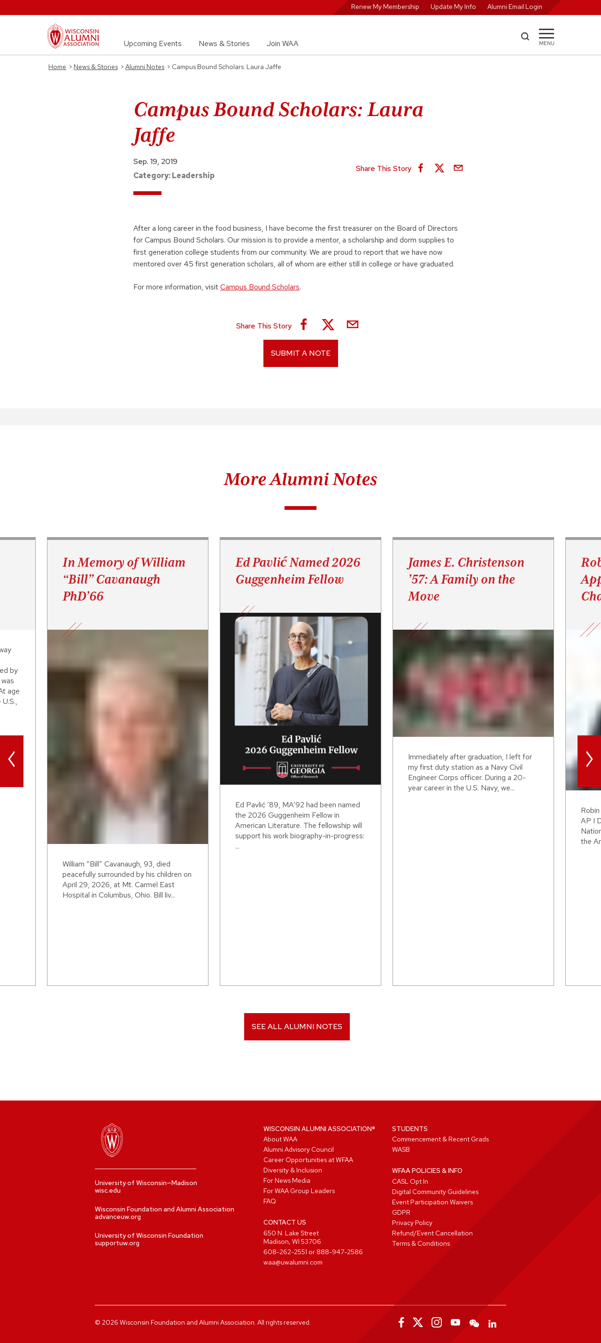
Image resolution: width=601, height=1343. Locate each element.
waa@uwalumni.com (293, 1262)
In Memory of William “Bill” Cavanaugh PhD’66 (123, 578)
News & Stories (224, 43)
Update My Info (453, 6)
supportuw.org (117, 1243)
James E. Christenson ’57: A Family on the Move (466, 578)
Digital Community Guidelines (435, 1191)
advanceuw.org (118, 1216)
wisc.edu (108, 1190)
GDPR (401, 1212)
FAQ (269, 1201)
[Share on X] (439, 168)
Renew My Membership (385, 6)
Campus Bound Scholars (260, 287)
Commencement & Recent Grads (440, 1139)
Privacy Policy (412, 1222)
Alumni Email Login (514, 6)
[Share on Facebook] (420, 168)
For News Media (286, 1180)
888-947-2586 (339, 1252)
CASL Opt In (410, 1181)
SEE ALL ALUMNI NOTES (297, 1026)
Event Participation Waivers (432, 1202)
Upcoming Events (153, 43)
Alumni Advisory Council (298, 1149)
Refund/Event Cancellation (432, 1233)
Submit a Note (301, 353)
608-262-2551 (285, 1252)
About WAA (280, 1139)
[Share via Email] (458, 168)
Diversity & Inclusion (292, 1170)
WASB (401, 1149)
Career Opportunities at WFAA (308, 1160)
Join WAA (283, 43)
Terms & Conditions (421, 1243)
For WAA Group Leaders (299, 1191)
